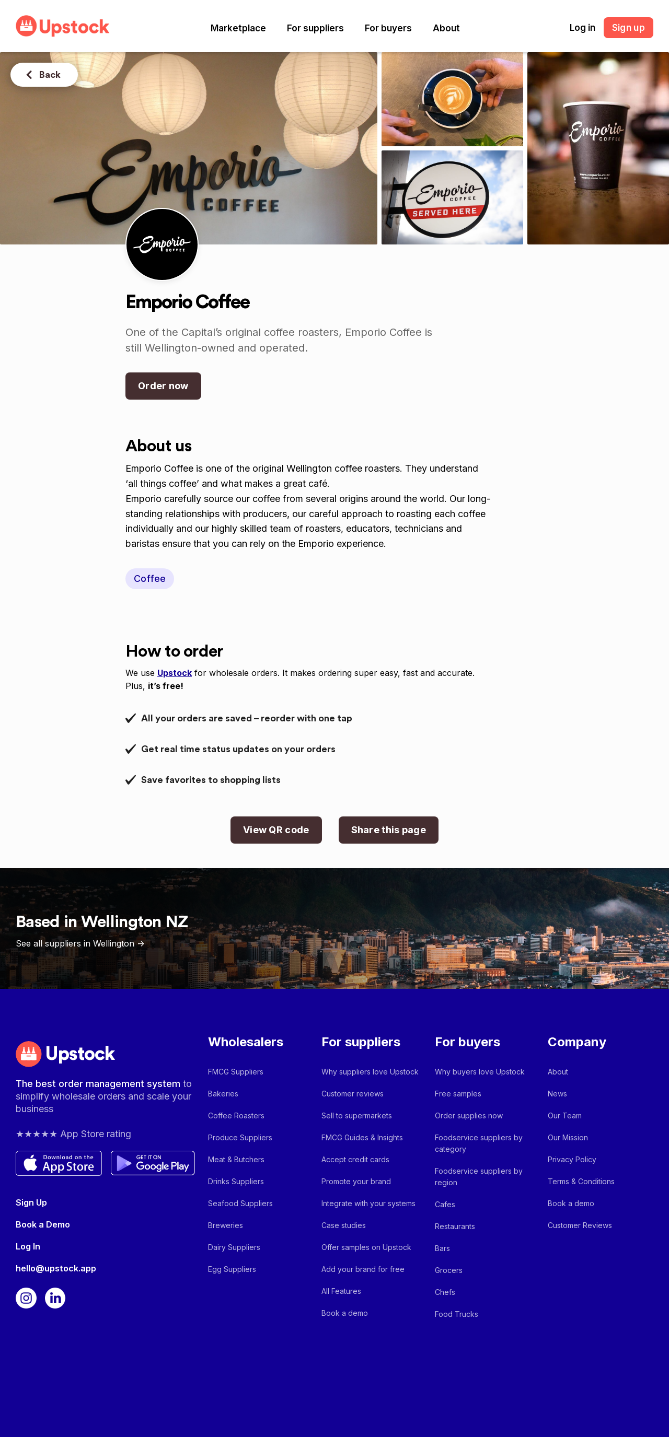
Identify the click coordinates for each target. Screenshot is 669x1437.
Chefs (445, 1292)
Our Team (565, 1115)
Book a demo (344, 1313)
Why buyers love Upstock (480, 1071)
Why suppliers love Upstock (370, 1071)
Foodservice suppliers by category (479, 1143)
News (557, 1093)
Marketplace (238, 28)
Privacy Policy (572, 1159)
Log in (582, 27)
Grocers (449, 1270)
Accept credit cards (355, 1159)
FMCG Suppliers (235, 1071)
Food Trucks (456, 1314)
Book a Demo (43, 1224)
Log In (28, 1246)
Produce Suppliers (240, 1137)
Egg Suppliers (232, 1269)
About (446, 28)
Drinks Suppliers (236, 1181)
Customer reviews (352, 1093)
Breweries (225, 1225)
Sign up (628, 27)
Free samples (458, 1093)
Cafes (445, 1204)
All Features (341, 1291)
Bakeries (223, 1093)
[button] (238, 28)
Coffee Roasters (236, 1115)
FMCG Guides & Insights (362, 1137)
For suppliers (315, 28)
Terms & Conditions (581, 1181)
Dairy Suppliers (234, 1247)
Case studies (343, 1225)
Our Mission (568, 1137)
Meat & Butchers (236, 1159)
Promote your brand (356, 1181)
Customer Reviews (580, 1225)
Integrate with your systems (368, 1203)
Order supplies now (469, 1115)
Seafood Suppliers (240, 1203)
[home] (63, 26)
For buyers (388, 28)
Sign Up (31, 1202)
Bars (442, 1248)
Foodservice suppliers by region (479, 1176)
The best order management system (99, 1083)
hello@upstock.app (56, 1268)
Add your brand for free (363, 1269)
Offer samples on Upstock (366, 1247)
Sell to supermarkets (356, 1115)
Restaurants (455, 1226)
